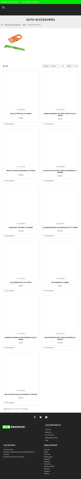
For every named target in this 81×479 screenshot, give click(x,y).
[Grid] (3, 66)
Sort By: (45, 66)
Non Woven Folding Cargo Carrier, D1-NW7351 (60, 338)
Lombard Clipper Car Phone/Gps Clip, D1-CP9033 (20, 338)
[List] (6, 66)
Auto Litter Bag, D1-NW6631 (21, 113)
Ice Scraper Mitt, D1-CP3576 (21, 282)
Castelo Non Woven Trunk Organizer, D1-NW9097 (60, 171)
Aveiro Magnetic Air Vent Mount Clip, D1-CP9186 (60, 114)
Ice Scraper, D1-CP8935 (60, 282)
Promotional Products (13, 25)
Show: (69, 66)
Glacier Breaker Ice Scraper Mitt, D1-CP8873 (60, 227)
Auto (24, 25)
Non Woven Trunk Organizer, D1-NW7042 (20, 394)
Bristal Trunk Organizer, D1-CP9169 (21, 170)
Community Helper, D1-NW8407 (21, 227)
